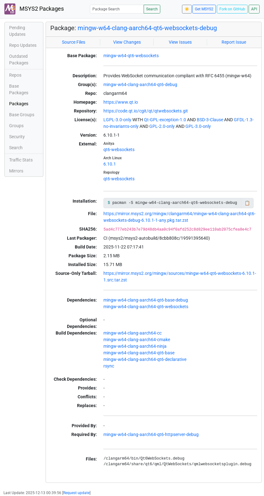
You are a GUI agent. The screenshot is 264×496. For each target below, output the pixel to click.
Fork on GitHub (232, 9)
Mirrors (16, 170)
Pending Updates (17, 31)
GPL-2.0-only (162, 126)
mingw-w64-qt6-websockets (131, 55)
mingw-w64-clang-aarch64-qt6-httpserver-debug (151, 434)
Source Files (73, 42)
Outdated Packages (18, 59)
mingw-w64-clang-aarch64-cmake (136, 339)
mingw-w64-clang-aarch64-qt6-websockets (145, 306)
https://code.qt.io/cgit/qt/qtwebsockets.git (145, 110)
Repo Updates (22, 45)
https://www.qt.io (120, 102)
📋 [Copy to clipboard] (247, 202)
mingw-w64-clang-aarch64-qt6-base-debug (145, 300)
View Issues (180, 42)
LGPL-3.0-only (117, 119)
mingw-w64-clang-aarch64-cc (132, 332)
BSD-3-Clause (210, 119)
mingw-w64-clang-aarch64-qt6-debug (140, 84)
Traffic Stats (21, 159)
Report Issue (234, 42)
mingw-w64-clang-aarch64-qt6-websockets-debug (147, 28)
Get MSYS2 (204, 9)
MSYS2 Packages (34, 8)
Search (152, 9)
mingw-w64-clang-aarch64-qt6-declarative (144, 359)
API (254, 9)
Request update (76, 493)
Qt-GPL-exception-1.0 (165, 119)
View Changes (127, 42)
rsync (108, 365)
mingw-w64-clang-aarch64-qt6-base (138, 352)
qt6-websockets (119, 149)
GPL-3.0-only (198, 126)
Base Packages (18, 89)
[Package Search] (117, 9)
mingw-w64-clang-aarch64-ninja (135, 346)
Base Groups (21, 114)
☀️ (186, 9)
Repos (15, 75)
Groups (16, 125)
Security (17, 136)
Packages (18, 103)
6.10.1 (109, 163)
